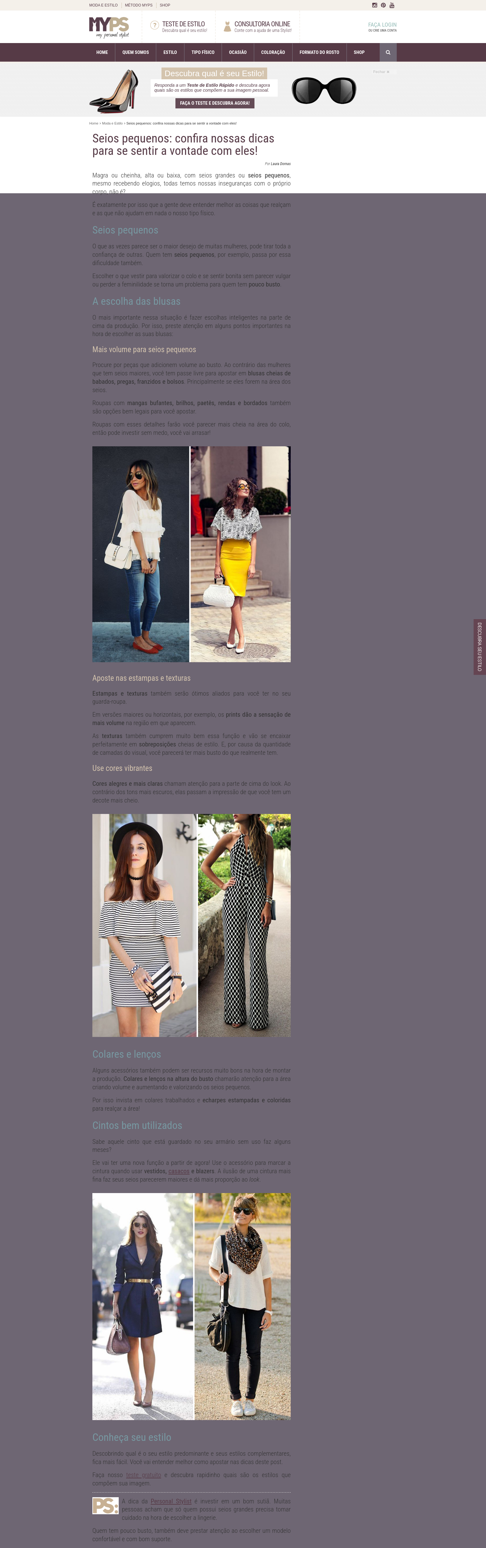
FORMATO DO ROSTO (319, 52)
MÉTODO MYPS (138, 5)
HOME (102, 52)
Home (93, 123)
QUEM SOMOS (135, 52)
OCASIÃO (238, 52)
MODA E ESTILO (103, 5)
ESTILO (170, 52)
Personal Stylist (171, 1501)
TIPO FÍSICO (203, 52)
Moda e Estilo (112, 123)
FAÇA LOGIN (376, 27)
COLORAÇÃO (273, 52)
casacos (178, 1171)
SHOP (165, 5)
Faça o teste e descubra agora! (215, 103)
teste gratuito (143, 1475)
